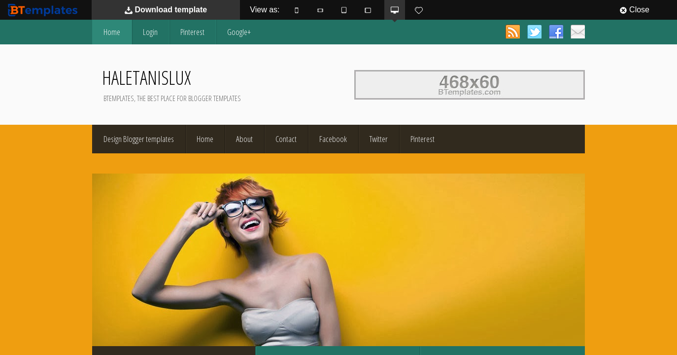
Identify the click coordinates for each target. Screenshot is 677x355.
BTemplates (45, 9)
